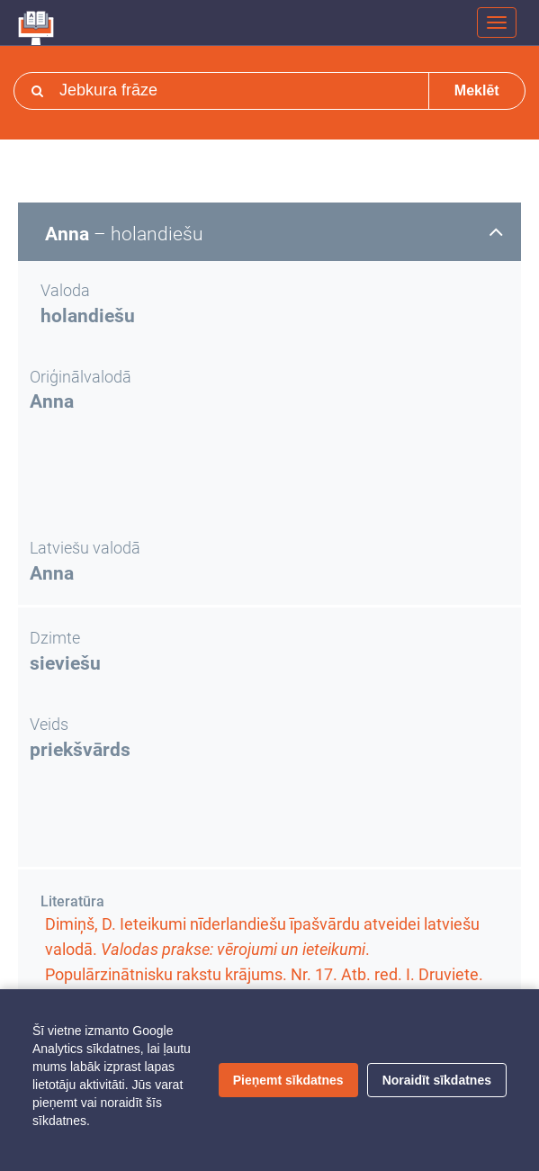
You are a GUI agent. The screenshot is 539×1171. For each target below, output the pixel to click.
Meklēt (476, 90)
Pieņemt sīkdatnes (288, 1080)
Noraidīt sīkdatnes (436, 1080)
